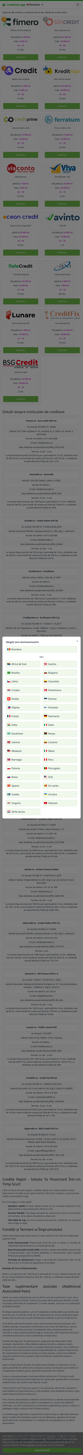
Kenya (49, 733)
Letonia (13, 742)
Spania (13, 785)
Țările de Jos (16, 811)
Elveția (13, 698)
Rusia (12, 777)
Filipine (13, 707)
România (14, 649)
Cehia (12, 681)
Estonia (50, 698)
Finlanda (51, 707)
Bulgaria (51, 672)
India (12, 725)
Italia (49, 725)
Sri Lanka (51, 785)
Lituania (50, 742)
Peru (48, 759)
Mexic (49, 751)
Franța (13, 716)
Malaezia (14, 751)
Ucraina (50, 794)
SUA (48, 777)
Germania (51, 716)
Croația (13, 690)
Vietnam (51, 803)
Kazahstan (15, 733)
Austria (50, 664)
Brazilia (13, 672)
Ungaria (14, 803)
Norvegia (14, 759)
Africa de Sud (16, 664)
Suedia (13, 794)
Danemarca (52, 690)
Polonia (13, 768)
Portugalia (52, 768)
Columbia (51, 681)
